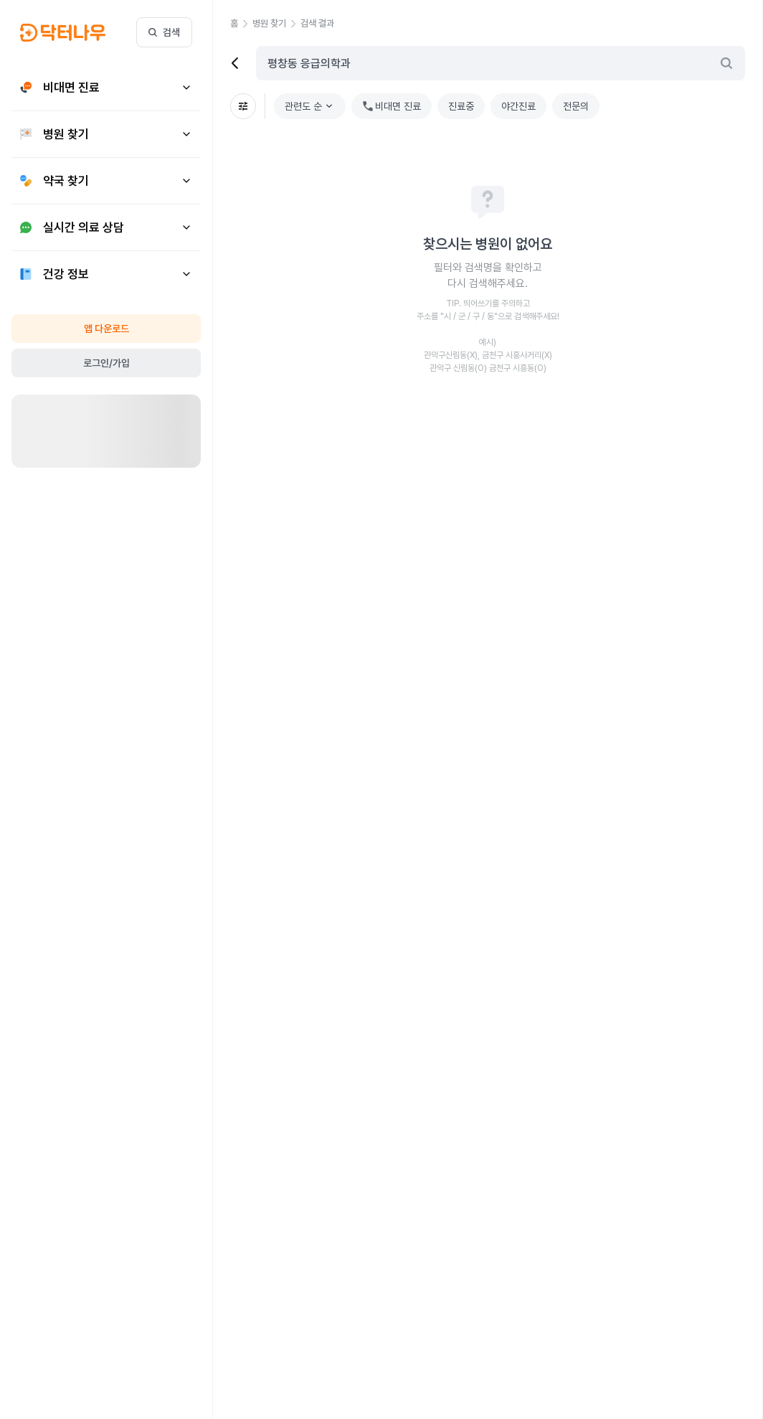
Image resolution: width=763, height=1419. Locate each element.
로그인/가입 (106, 363)
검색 (164, 32)
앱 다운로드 (106, 328)
